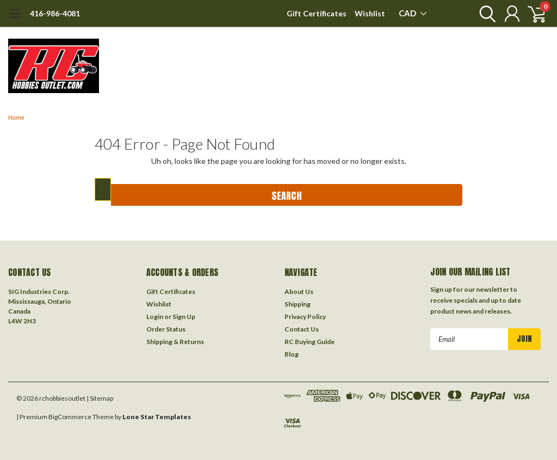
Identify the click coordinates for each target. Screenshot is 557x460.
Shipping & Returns (175, 342)
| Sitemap (99, 398)
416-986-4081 (55, 13)
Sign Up (183, 316)
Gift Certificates (316, 13)
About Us (298, 291)
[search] (485, 13)
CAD (412, 13)
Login (154, 316)
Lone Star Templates (156, 417)
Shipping (297, 304)
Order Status (165, 329)
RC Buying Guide (309, 342)
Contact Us (301, 329)
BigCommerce (69, 417)
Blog (291, 354)
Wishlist (370, 13)
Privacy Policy (305, 316)
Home (16, 117)
